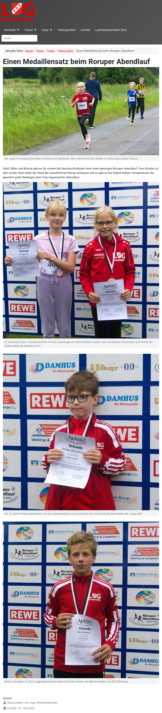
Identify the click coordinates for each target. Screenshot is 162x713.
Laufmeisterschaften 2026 (110, 30)
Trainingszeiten (67, 30)
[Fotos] (50, 30)
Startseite (10, 30)
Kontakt (85, 30)
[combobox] (19, 38)
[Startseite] (17, 30)
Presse (29, 30)
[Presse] (35, 30)
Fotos (45, 30)
